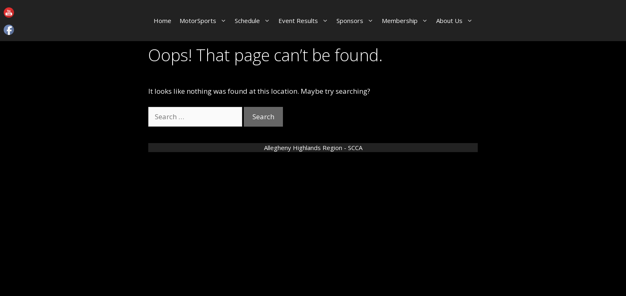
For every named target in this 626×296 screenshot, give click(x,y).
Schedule (254, 20)
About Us (456, 20)
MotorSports (205, 20)
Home (162, 20)
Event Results (305, 20)
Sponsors (357, 20)
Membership (407, 20)
